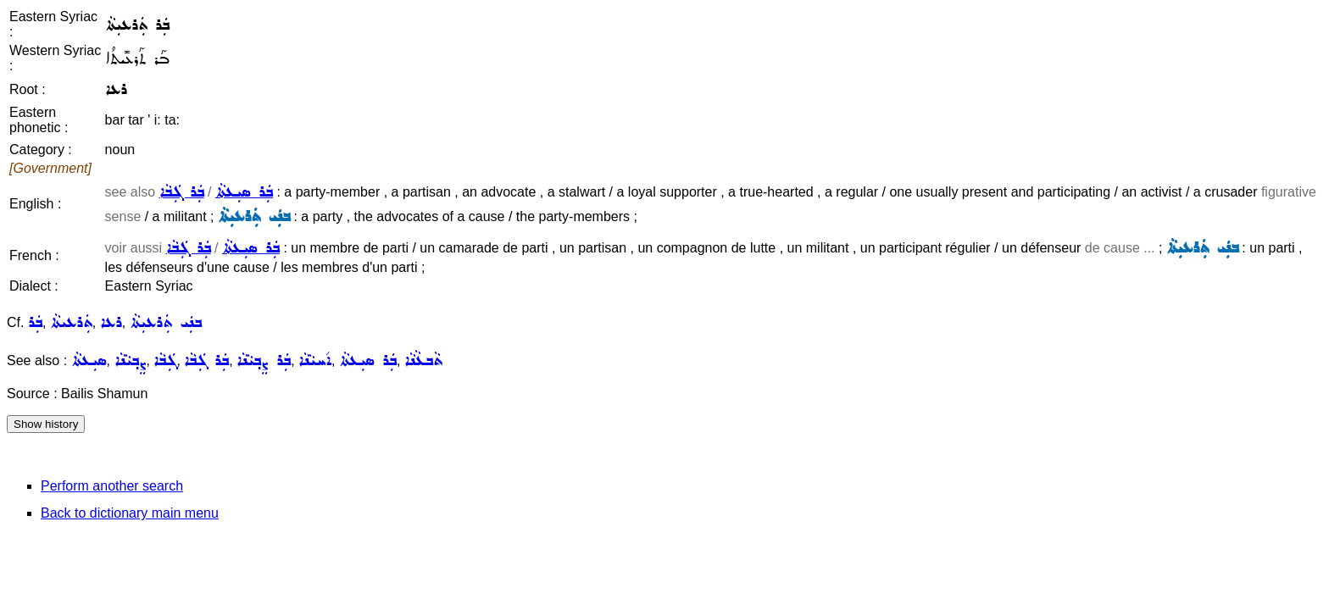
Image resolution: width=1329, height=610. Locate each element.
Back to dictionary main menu (130, 513)
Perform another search (112, 486)
